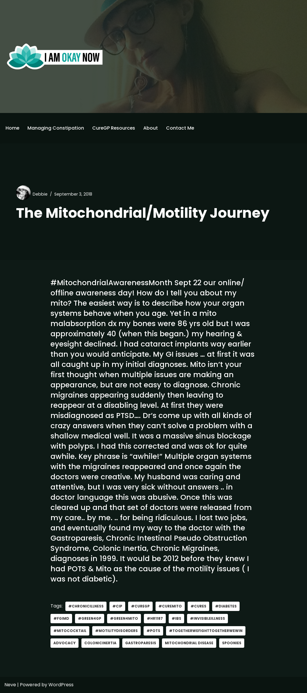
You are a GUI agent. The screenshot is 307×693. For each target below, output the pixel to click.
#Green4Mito (125, 618)
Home (13, 128)
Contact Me (181, 128)
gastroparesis (141, 643)
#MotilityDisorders (117, 630)
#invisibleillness (209, 618)
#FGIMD (61, 618)
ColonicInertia (100, 643)
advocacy (64, 643)
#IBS (178, 618)
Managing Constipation (56, 128)
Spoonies (234, 643)
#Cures (199, 606)
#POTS (155, 630)
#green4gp (90, 618)
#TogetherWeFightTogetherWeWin (208, 630)
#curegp (141, 606)
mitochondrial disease (190, 643)
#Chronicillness (86, 606)
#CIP (118, 606)
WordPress (61, 685)
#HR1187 (156, 618)
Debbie (40, 194)
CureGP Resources (114, 128)
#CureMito (171, 606)
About (151, 128)
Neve (10, 685)
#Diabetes (227, 606)
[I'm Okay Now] (54, 56)
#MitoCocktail (70, 630)
